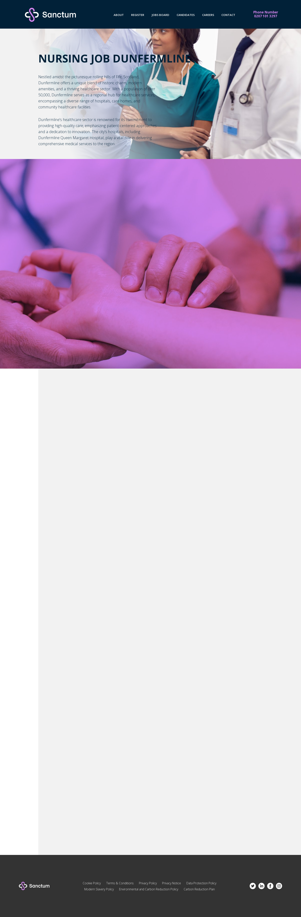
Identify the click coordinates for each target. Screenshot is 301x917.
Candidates (186, 15)
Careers (208, 15)
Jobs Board (160, 15)
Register (137, 15)
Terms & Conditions (120, 883)
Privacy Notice (171, 883)
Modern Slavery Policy (99, 889)
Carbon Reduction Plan (199, 889)
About (119, 15)
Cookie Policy (92, 883)
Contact (228, 15)
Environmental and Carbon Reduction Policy (148, 889)
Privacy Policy (148, 883)
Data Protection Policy (201, 883)
